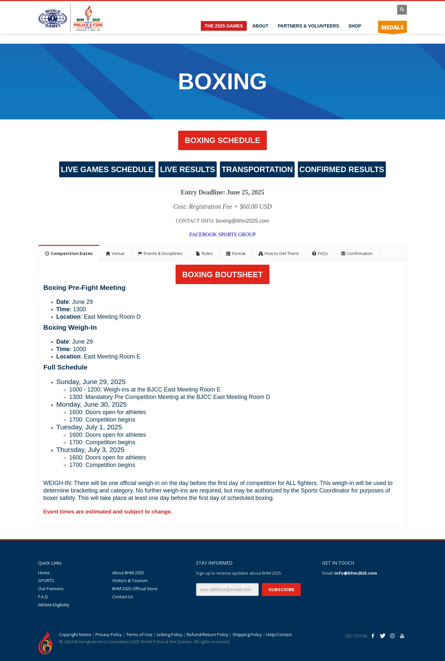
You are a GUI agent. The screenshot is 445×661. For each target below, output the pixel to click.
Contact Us (122, 597)
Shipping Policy (247, 634)
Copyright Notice (75, 634)
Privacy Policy (108, 634)
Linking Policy (169, 634)
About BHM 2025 (128, 573)
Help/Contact (279, 634)
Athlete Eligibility (54, 605)
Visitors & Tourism (129, 580)
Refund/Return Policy (207, 634)
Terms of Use (139, 634)
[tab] (68, 253)
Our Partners (51, 588)
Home (44, 573)
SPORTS (46, 580)
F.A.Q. (43, 597)
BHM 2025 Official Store (134, 588)
